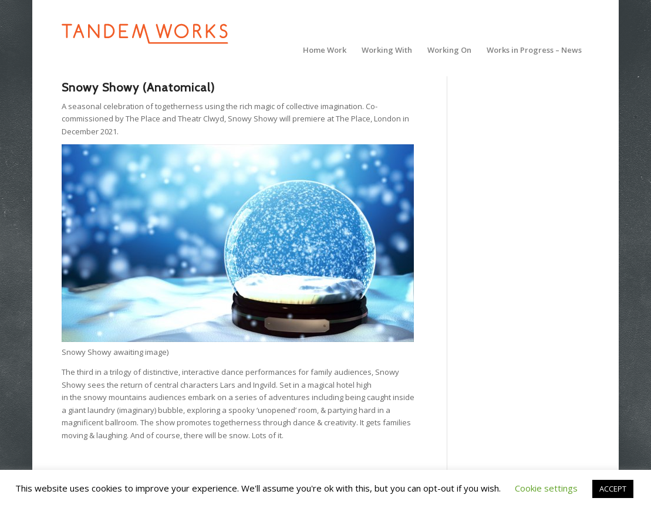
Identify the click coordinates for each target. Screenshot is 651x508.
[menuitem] (324, 49)
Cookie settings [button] (546, 488)
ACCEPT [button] (612, 488)
